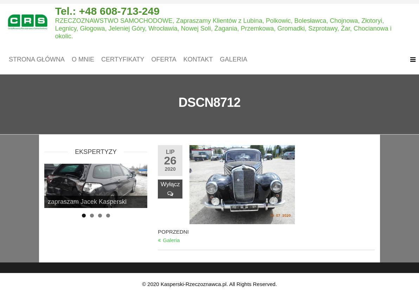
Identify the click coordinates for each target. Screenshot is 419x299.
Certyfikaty (122, 59)
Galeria (233, 59)
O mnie (83, 59)
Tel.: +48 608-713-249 (107, 11)
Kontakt (198, 59)
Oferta (163, 59)
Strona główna (37, 59)
